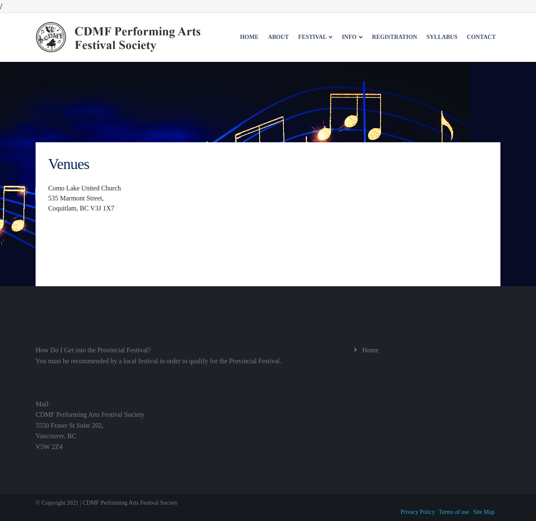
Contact (481, 37)
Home (249, 37)
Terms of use (454, 512)
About (278, 37)
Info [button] (350, 37)
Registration (394, 37)
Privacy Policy (418, 512)
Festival (313, 37)
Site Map (484, 512)
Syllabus (442, 37)
